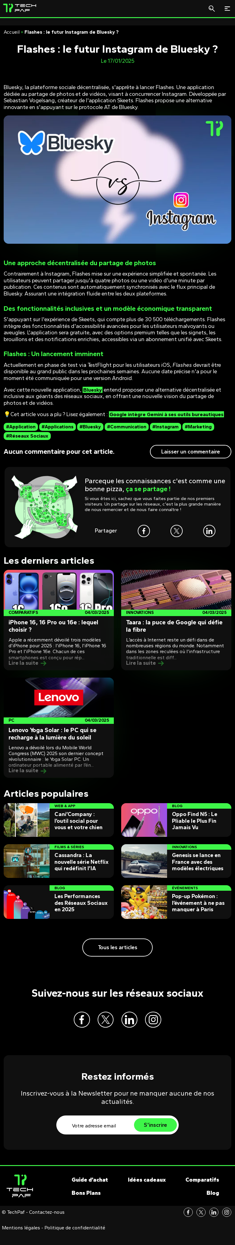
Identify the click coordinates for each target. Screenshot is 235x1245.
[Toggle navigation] (227, 8)
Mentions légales (21, 1239)
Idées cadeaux (147, 1191)
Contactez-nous (47, 1223)
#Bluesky (90, 433)
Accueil (12, 32)
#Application (20, 433)
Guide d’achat (90, 1191)
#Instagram (165, 433)
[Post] (59, 627)
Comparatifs (202, 1191)
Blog (213, 1204)
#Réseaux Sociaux (27, 443)
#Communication (126, 433)
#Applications (57, 433)
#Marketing (198, 433)
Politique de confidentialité (74, 1239)
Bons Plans (86, 1204)
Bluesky (93, 389)
